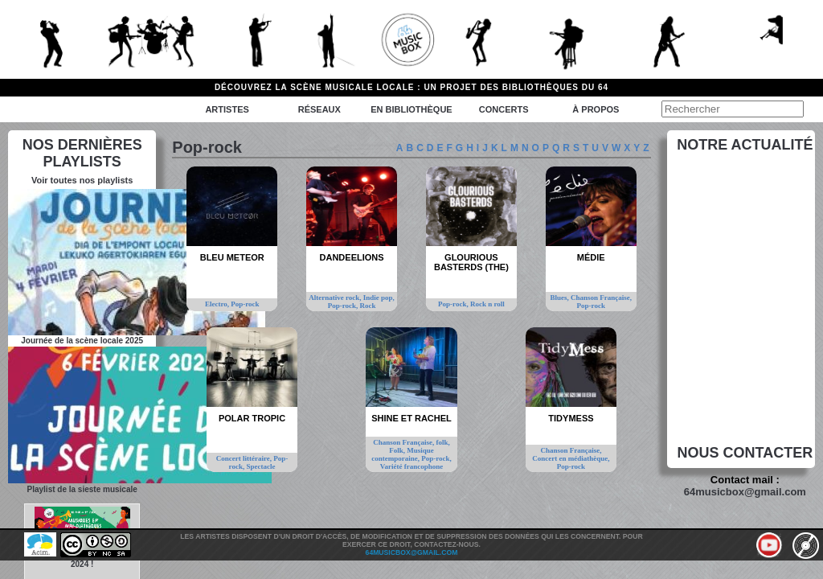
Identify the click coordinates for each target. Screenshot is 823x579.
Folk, (398, 450)
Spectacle (260, 466)
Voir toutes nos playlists (82, 180)
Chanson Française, (601, 298)
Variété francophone (411, 466)
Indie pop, (379, 298)
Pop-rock (245, 304)
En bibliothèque (411, 109)
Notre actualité (745, 145)
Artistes (226, 109)
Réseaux (319, 109)
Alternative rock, (336, 298)
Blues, (560, 298)
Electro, (218, 304)
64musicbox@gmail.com (745, 492)
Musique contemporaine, (402, 454)
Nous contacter (745, 453)
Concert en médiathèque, (570, 458)
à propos (595, 109)
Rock (367, 306)
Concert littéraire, (245, 458)
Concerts (504, 109)
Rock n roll (487, 304)
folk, (442, 442)
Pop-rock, (344, 306)
